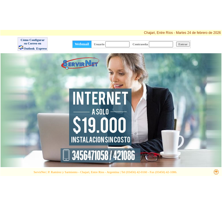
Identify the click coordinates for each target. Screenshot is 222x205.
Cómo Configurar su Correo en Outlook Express (32, 44)
